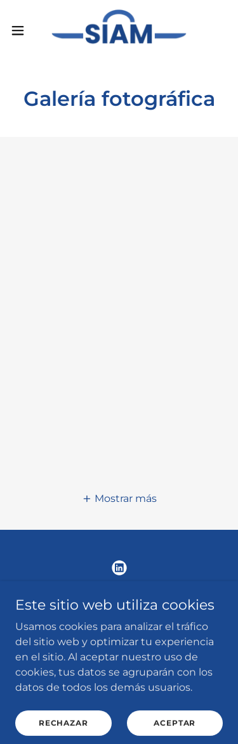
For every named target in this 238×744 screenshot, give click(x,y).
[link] (119, 30)
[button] (22, 30)
